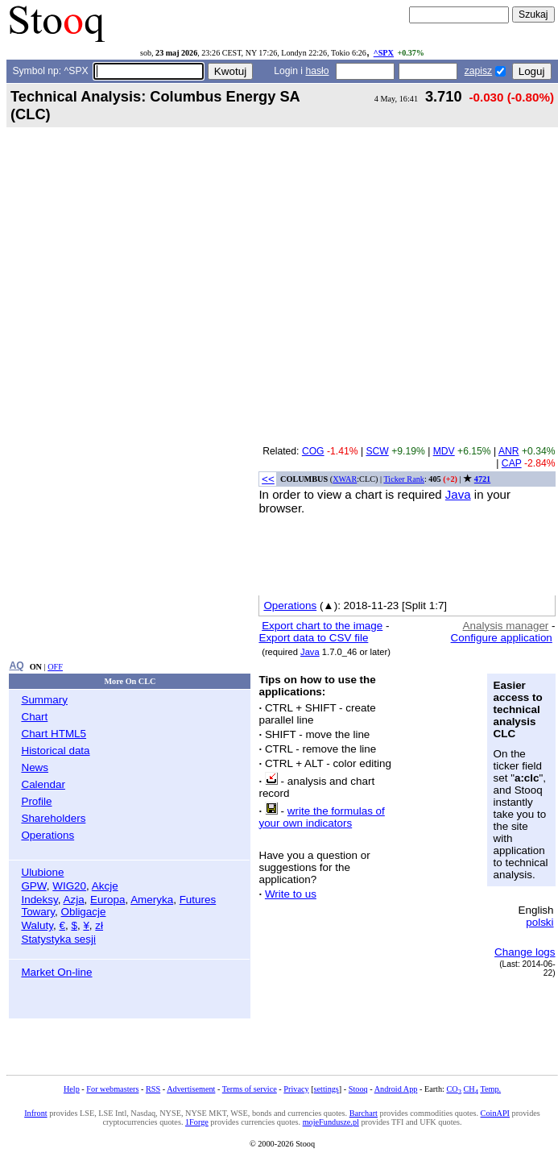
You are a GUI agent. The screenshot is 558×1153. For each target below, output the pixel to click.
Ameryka (151, 900)
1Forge (197, 1122)
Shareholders (53, 818)
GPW (33, 886)
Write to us (290, 894)
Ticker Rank (403, 479)
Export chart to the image (322, 626)
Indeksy (39, 900)
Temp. (490, 1089)
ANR (508, 451)
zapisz (478, 71)
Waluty (37, 925)
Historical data (55, 750)
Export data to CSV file (313, 638)
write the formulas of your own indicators (321, 817)
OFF (55, 666)
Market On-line (56, 972)
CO (453, 1089)
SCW (377, 451)
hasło (317, 71)
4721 (482, 479)
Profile (36, 801)
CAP (512, 463)
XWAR (345, 479)
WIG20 (69, 886)
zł (99, 925)
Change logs (524, 952)
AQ (16, 665)
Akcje (105, 886)
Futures (198, 900)
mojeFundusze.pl (331, 1122)
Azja (73, 900)
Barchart (363, 1113)
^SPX (384, 52)
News (34, 767)
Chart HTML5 (53, 734)
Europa (107, 900)
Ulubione (42, 872)
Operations (47, 835)
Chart (34, 717)
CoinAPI (495, 1113)
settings (326, 1089)
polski (539, 922)
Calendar (43, 784)
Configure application (501, 638)
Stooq (358, 1089)
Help (72, 1089)
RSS (153, 1089)
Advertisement (191, 1089)
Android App (396, 1089)
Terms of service (249, 1089)
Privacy (295, 1089)
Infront (35, 1113)
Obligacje (82, 912)
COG (313, 451)
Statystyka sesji (58, 939)
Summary (44, 700)
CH (471, 1089)
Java (458, 494)
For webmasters (112, 1089)
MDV (444, 451)
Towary (38, 912)
